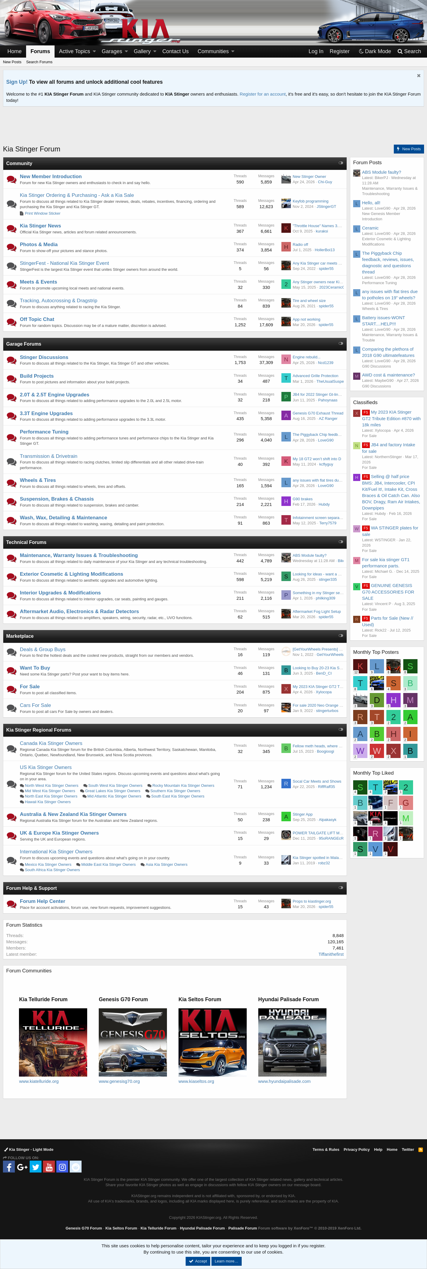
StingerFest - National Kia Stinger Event (64, 263)
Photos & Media (39, 244)
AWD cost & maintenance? (388, 374)
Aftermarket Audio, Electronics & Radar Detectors (79, 611)
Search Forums (39, 62)
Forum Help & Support (31, 888)
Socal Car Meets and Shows (317, 781)
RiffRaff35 (326, 786)
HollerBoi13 (324, 250)
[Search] (409, 51)
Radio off (300, 244)
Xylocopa (324, 692)
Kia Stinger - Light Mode (28, 1149)
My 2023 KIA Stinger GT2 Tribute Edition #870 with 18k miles (391, 418)
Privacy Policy (357, 1149)
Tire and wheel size (309, 300)
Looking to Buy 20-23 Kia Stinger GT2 (325, 668)
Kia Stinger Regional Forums (38, 729)
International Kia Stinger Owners (56, 852)
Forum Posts (367, 162)
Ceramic (370, 227)
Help (378, 1149)
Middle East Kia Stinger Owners (108, 864)
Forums (40, 51)
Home (14, 51)
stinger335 (328, 579)
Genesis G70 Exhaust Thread (318, 413)
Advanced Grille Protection (315, 376)
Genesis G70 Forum (84, 1228)
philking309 (325, 598)
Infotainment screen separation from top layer (331, 517)
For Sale (30, 686)
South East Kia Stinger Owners (177, 796)
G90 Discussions (376, 366)
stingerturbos (327, 710)
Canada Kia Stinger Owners (51, 743)
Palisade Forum (242, 1228)
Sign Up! (17, 82)
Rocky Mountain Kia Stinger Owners (183, 785)
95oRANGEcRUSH (335, 838)
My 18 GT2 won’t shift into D (317, 459)
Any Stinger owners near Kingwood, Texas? (330, 282)
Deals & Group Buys (43, 649)
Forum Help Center (42, 901)
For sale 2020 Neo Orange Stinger (322, 705)
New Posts (12, 62)
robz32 (324, 863)
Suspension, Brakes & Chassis (57, 499)
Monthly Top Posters (376, 652)
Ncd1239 (325, 362)
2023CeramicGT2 (334, 287)
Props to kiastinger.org (312, 901)
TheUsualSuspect (331, 381)
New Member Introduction (51, 176)
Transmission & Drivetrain (48, 456)
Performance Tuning (44, 432)
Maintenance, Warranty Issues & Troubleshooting (79, 555)
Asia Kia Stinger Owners (166, 864)
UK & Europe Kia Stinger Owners (59, 833)
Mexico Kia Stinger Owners (48, 864)
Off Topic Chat (37, 319)
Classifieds (365, 402)
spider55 (326, 268)
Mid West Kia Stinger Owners (50, 791)
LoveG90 (326, 440)
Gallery (142, 51)
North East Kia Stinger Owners (51, 796)
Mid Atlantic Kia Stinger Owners (114, 796)
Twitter (408, 1149)
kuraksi (322, 231)
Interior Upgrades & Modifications (60, 593)
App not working (306, 319)
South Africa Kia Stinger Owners (52, 870)
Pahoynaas (327, 400)
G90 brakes (303, 499)
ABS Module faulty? (309, 555)
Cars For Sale (35, 705)
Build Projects (37, 376)
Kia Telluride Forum (158, 1228)
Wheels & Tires (38, 480)
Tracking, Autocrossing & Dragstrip (58, 300)
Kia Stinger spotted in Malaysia (319, 857)
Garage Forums (23, 343)
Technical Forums (26, 542)
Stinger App (303, 814)
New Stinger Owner (309, 176)
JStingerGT (326, 206)
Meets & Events (38, 282)
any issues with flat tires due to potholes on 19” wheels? (340, 480)
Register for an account (263, 93)
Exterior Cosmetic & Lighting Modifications (71, 574)
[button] (94, 51)
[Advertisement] (213, 129)
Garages (112, 51)
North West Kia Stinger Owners (51, 785)
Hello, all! (371, 202)
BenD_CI (324, 673)
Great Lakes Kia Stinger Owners (112, 791)
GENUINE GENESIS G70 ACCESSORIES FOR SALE (388, 592)
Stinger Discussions (44, 357)
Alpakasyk (327, 819)
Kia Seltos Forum (121, 1228)
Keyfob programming (311, 201)
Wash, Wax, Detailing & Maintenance (63, 517)
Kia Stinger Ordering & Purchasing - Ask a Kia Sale (77, 195)
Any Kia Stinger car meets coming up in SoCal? (333, 263)
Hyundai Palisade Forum (202, 1228)
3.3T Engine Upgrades (46, 413)
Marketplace (20, 636)
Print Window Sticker (42, 213)
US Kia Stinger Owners (46, 767)
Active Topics (74, 51)
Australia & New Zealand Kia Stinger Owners (73, 814)
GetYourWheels (330, 654)
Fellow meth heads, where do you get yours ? (331, 746)
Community (19, 163)
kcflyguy (326, 464)
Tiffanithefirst (331, 954)
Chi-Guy (325, 182)
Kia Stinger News (40, 226)
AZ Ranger (328, 418)
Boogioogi (325, 751)
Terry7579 (328, 523)
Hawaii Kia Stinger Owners (48, 802)
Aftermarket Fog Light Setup (317, 611)
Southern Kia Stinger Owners (175, 791)
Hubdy (324, 504)
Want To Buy (35, 668)
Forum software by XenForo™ (309, 1228)
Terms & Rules (326, 1149)
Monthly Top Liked (373, 773)
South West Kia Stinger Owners (115, 785)
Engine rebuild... (307, 357)
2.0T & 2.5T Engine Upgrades (54, 395)
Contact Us (175, 51)
